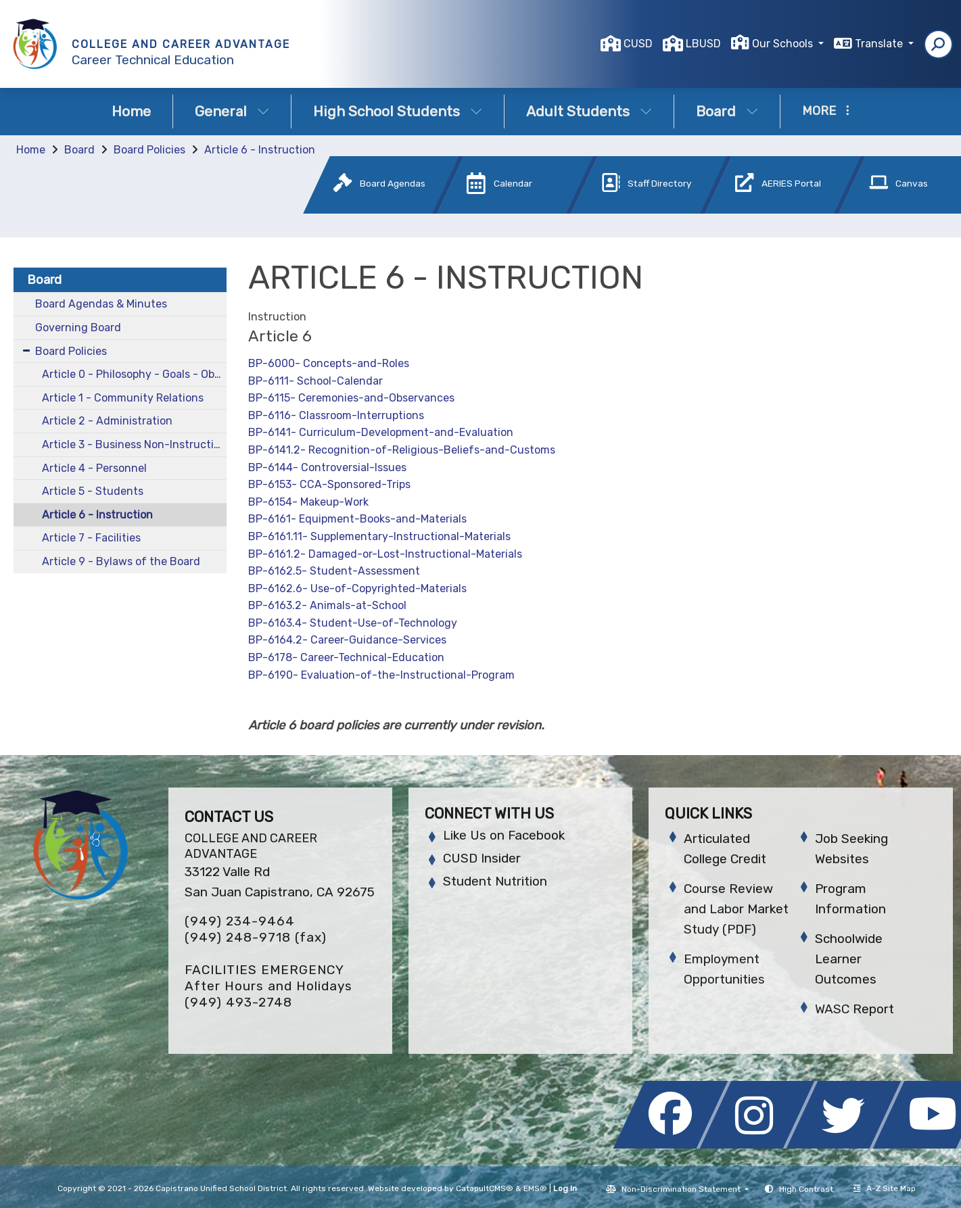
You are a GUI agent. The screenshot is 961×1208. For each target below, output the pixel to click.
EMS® (535, 1188)
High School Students (397, 111)
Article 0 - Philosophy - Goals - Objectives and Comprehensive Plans (134, 374)
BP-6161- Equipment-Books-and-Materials (357, 518)
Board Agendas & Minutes (101, 303)
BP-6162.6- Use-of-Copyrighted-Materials (357, 588)
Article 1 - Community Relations (123, 397)
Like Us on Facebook (504, 835)
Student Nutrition (495, 881)
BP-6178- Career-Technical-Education (346, 657)
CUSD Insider (482, 858)
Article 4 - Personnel (94, 468)
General (232, 111)
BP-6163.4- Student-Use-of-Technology (352, 623)
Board (727, 111)
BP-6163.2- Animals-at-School (327, 605)
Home (131, 111)
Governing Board (78, 327)
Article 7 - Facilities (91, 537)
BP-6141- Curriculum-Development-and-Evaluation (380, 432)
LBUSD (703, 43)
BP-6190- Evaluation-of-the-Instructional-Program (381, 675)
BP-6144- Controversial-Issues (327, 467)
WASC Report (854, 1009)
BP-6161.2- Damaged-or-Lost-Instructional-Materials (385, 554)
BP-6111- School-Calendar (315, 381)
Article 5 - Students (92, 491)
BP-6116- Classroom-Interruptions (336, 415)
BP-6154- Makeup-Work (308, 502)
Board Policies (149, 149)
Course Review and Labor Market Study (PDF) (736, 909)
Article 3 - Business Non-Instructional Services (134, 444)
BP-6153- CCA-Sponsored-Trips (329, 484)
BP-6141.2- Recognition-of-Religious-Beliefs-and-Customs (401, 449)
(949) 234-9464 (240, 921)
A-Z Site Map (884, 1188)
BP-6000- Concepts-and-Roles (328, 363)
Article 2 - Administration (107, 420)
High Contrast (806, 1189)
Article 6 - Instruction (259, 149)
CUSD (638, 43)
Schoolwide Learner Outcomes (849, 959)
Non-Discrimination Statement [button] (682, 1189)
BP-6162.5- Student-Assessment (334, 570)
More (825, 110)
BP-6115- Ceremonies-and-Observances (351, 397)
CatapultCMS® (484, 1188)
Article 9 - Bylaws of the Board (121, 561)
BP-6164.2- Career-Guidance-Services (347, 639)
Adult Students (589, 111)
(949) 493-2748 (238, 1002)
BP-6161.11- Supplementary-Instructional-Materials (379, 536)
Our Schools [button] (784, 43)
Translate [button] (880, 43)
